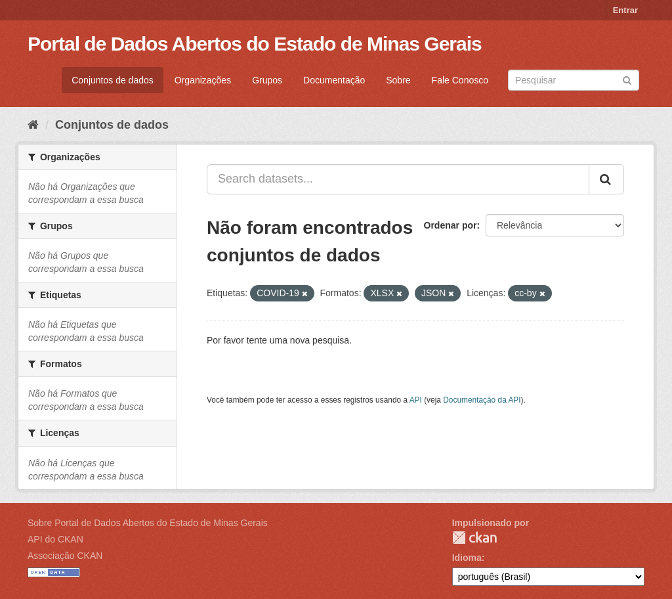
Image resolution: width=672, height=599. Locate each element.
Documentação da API (481, 400)
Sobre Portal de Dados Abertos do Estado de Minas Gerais (148, 523)
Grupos (267, 80)
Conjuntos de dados (113, 80)
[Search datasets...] (398, 179)
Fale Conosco (460, 80)
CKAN (474, 537)
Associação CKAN (65, 555)
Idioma (467, 557)
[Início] (33, 124)
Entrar (625, 10)
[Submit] (627, 79)
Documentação (334, 80)
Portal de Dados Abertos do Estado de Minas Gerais (255, 44)
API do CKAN (55, 539)
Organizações (203, 80)
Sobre (398, 80)
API (416, 400)
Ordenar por (450, 225)
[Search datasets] (573, 80)
